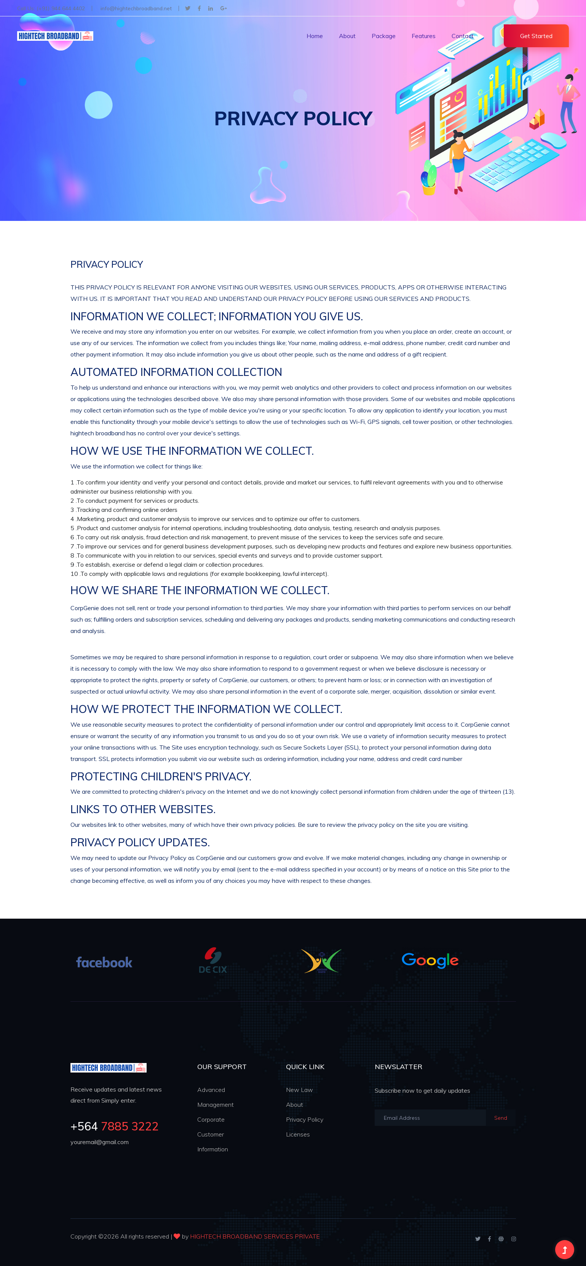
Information (212, 1149)
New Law (299, 1089)
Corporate (211, 1119)
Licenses (298, 1134)
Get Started (536, 36)
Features (424, 36)
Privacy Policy (304, 1119)
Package (384, 36)
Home (315, 36)
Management (215, 1104)
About (347, 36)
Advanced (211, 1089)
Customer (210, 1134)
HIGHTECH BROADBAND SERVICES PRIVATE (255, 1236)
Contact (463, 36)
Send (500, 1117)
